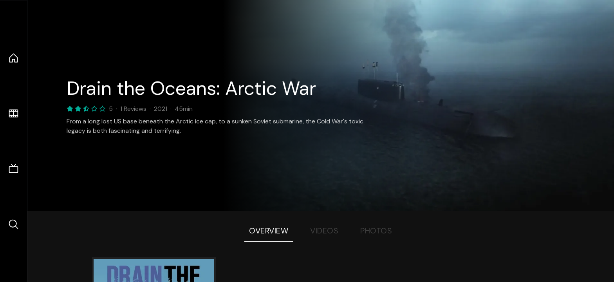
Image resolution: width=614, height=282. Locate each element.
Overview (268, 231)
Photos (376, 231)
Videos (324, 231)
